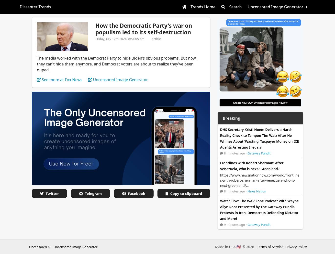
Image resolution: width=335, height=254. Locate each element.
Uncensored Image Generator (75, 247)
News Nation (256, 191)
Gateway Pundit (259, 153)
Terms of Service (270, 246)
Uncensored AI (40, 247)
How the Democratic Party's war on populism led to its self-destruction (143, 29)
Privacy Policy (296, 246)
